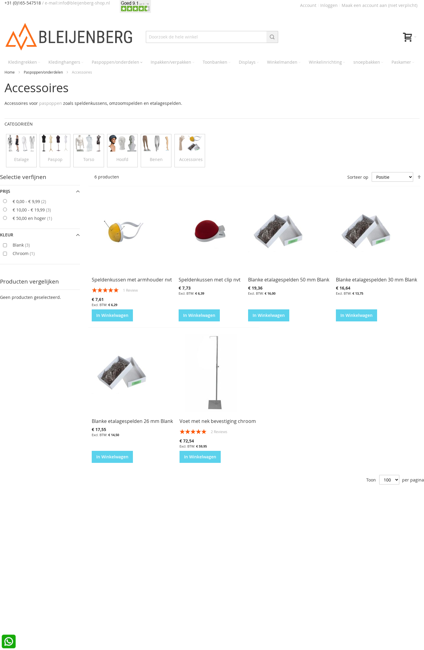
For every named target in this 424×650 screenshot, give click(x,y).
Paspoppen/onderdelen (44, 72)
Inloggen (329, 5)
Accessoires (191, 159)
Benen (156, 159)
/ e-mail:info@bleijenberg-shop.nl (76, 3)
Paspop (55, 159)
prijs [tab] (5, 191)
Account (308, 5)
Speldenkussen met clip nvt (210, 279)
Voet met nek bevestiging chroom (218, 421)
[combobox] (212, 37)
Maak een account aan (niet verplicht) (379, 5)
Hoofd (122, 159)
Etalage (21, 159)
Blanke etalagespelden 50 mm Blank (288, 279)
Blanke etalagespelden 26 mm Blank (132, 421)
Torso (88, 159)
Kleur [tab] (6, 235)
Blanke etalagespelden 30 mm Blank (376, 279)
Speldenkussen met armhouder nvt (132, 279)
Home (10, 72)
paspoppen (50, 103)
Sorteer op (357, 177)
